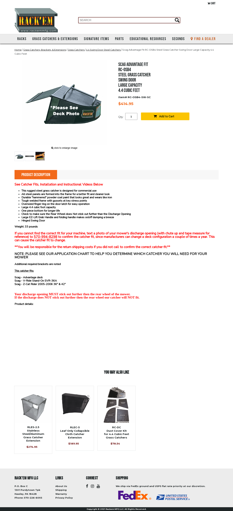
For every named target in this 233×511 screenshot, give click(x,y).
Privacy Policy (64, 497)
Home (18, 49)
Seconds (178, 39)
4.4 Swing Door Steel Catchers (103, 49)
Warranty (61, 494)
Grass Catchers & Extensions (55, 39)
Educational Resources (148, 39)
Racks (21, 39)
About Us (61, 486)
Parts (119, 39)
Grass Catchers (76, 49)
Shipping (61, 490)
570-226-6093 (33, 497)
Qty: (120, 117)
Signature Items (96, 39)
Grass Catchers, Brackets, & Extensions (44, 49)
